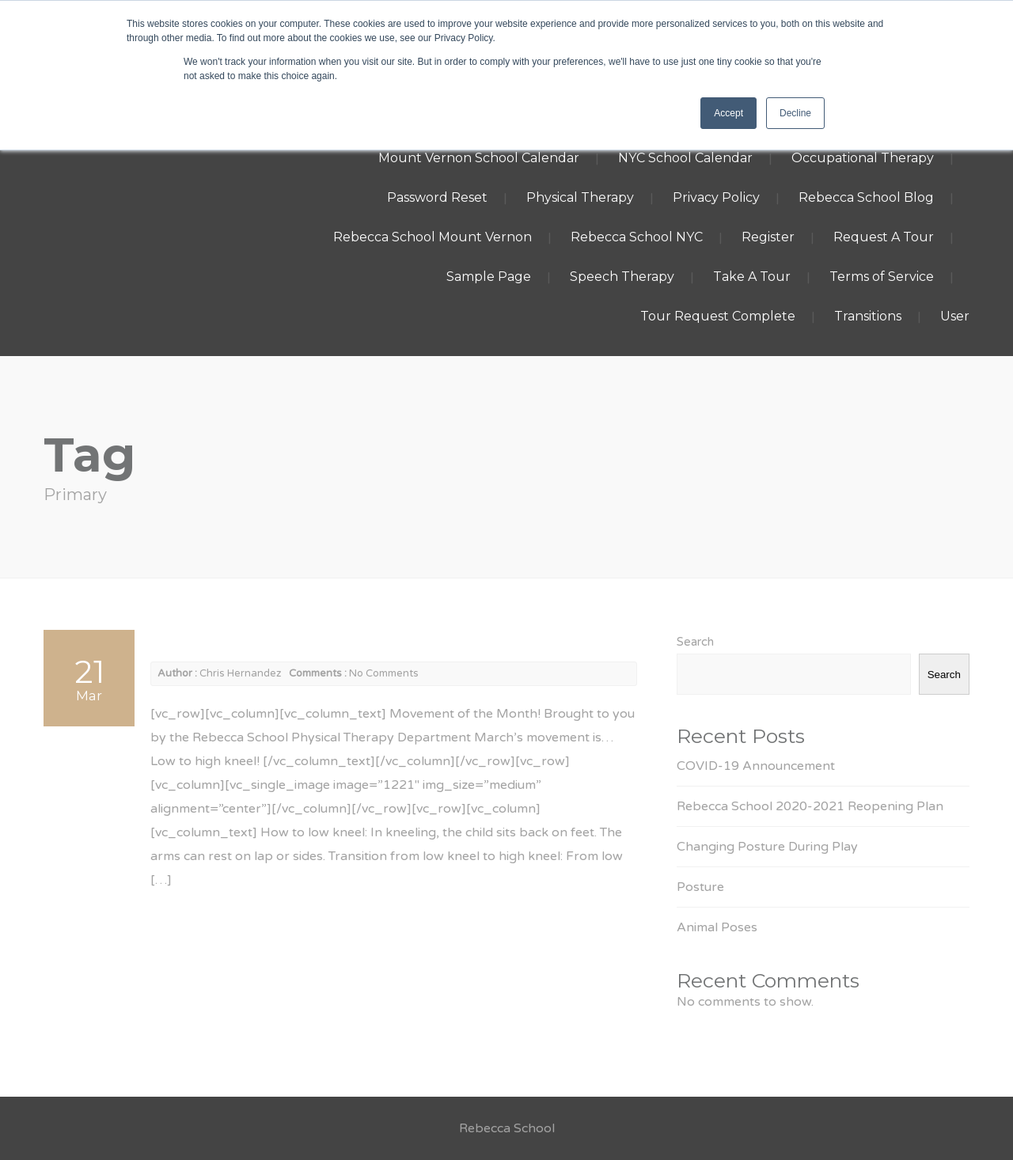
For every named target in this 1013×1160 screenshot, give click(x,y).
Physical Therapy (580, 197)
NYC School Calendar (685, 157)
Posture (700, 887)
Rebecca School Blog (866, 197)
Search (695, 642)
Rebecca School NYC (637, 237)
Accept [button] (728, 113)
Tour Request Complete (717, 316)
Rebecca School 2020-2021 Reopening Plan (810, 806)
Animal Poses (717, 927)
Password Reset (437, 197)
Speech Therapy (622, 276)
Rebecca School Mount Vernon (432, 237)
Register (768, 237)
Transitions (867, 316)
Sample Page (488, 276)
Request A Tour (883, 237)
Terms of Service (881, 276)
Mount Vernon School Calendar (478, 157)
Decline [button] (795, 113)
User (954, 316)
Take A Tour (752, 276)
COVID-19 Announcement (756, 766)
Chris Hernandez (240, 673)
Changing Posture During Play (767, 847)
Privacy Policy (716, 197)
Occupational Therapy (862, 157)
